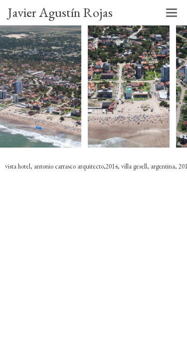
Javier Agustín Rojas (60, 12)
